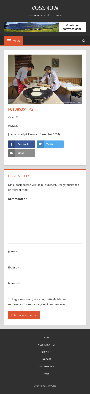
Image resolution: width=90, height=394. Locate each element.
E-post (13, 267)
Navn (13, 251)
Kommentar (17, 199)
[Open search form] (84, 40)
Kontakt (46, 359)
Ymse (46, 373)
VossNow (45, 7)
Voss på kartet (46, 344)
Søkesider (46, 352)
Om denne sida (47, 366)
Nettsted (14, 283)
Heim (46, 337)
